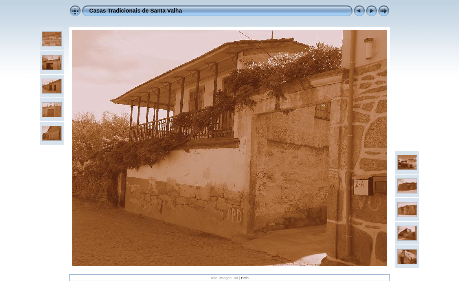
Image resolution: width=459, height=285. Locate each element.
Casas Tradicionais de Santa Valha (135, 10)
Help (245, 278)
